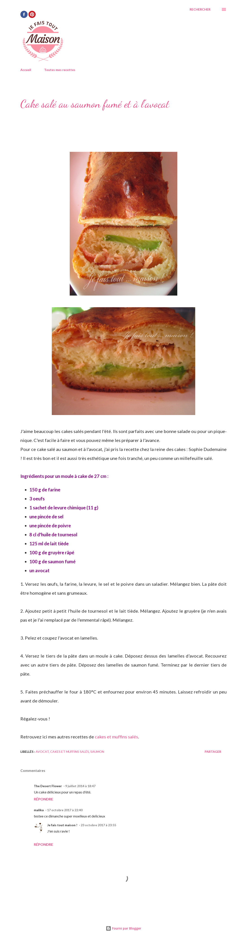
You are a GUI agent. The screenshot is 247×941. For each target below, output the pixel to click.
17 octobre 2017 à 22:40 (64, 810)
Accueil (25, 70)
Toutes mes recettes (59, 70)
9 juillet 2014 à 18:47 (80, 786)
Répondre (43, 799)
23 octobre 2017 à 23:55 (98, 825)
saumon (97, 751)
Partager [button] (213, 751)
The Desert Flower (48, 786)
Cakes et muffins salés (69, 751)
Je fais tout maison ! (62, 825)
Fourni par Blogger (123, 928)
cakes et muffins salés (116, 736)
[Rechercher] (200, 9)
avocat (42, 751)
